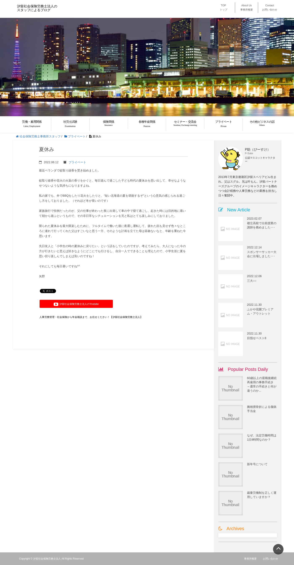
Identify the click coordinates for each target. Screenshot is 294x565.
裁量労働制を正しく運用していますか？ (261, 495)
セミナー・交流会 (185, 123)
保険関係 (109, 123)
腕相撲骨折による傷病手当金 (261, 409)
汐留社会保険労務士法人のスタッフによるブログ (37, 8)
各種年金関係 (147, 124)
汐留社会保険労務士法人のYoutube (76, 304)
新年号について (257, 464)
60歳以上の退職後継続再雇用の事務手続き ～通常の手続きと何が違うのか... (262, 384)
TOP (223, 7)
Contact (269, 7)
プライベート (224, 124)
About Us (246, 7)
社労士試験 (70, 124)
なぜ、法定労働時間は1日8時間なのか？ (261, 437)
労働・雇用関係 (32, 124)
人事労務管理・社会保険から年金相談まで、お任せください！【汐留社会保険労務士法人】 (91, 317)
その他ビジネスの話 (262, 123)
